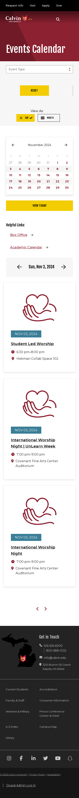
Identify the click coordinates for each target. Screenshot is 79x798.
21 (48, 181)
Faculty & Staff (15, 700)
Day (24, 117)
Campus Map (48, 726)
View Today (39, 205)
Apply (46, 5)
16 (67, 175)
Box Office (18, 235)
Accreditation (48, 689)
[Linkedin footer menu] (33, 759)
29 (57, 187)
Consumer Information (54, 700)
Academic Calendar (26, 247)
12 (29, 175)
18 (20, 181)
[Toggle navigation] (68, 19)
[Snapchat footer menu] (70, 759)
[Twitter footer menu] (46, 759)
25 (20, 187)
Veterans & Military (17, 711)
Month (47, 117)
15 (57, 175)
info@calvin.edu (55, 658)
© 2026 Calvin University (14, 774)
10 (10, 175)
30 (67, 187)
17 (10, 181)
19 (29, 181)
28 (48, 187)
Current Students (17, 689)
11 (20, 175)
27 (39, 187)
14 (48, 175)
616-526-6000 (53, 646)
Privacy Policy (37, 774)
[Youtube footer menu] (58, 759)
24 (11, 187)
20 (39, 181)
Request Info (14, 5)
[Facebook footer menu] (21, 759)
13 (38, 175)
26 (29, 187)
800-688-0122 (56, 650)
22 (57, 181)
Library (10, 737)
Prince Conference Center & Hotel (52, 713)
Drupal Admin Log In (21, 785)
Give (59, 5)
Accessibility (54, 774)
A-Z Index (12, 726)
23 (67, 181)
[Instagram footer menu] (9, 759)
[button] (58, 19)
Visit (32, 5)
